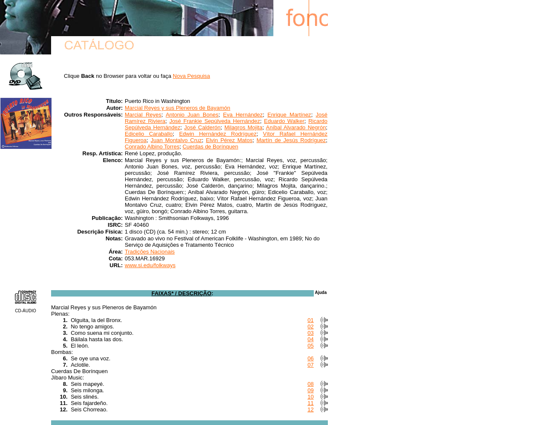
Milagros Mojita (243, 127)
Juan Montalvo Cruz (176, 140)
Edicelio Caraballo (149, 134)
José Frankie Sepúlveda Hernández (214, 121)
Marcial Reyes (143, 114)
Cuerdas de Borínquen (210, 146)
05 (310, 345)
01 (310, 320)
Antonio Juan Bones (192, 114)
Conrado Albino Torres (152, 146)
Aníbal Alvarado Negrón (296, 127)
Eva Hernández (243, 114)
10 (310, 397)
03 (310, 333)
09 (310, 390)
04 (310, 339)
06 (310, 358)
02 (310, 326)
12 (310, 409)
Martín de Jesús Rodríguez (291, 140)
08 (310, 384)
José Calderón (202, 127)
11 (310, 403)
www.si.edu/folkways (150, 265)
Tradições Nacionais (150, 251)
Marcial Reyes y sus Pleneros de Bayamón (177, 108)
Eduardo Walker (284, 121)
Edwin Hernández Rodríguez (218, 134)
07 (310, 365)
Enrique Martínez (289, 114)
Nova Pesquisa (191, 76)
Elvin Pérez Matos (229, 140)
